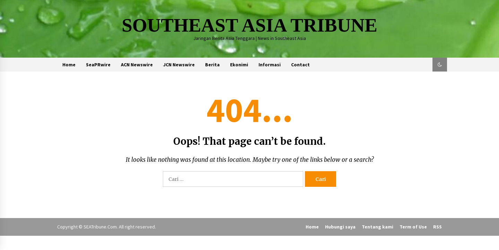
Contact (300, 64)
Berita (212, 64)
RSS (437, 227)
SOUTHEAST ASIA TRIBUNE (249, 25)
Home (69, 64)
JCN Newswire (179, 64)
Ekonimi (239, 64)
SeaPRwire (98, 64)
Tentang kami (377, 227)
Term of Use (413, 227)
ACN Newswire (137, 64)
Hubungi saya (340, 227)
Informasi (270, 64)
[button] (439, 65)
